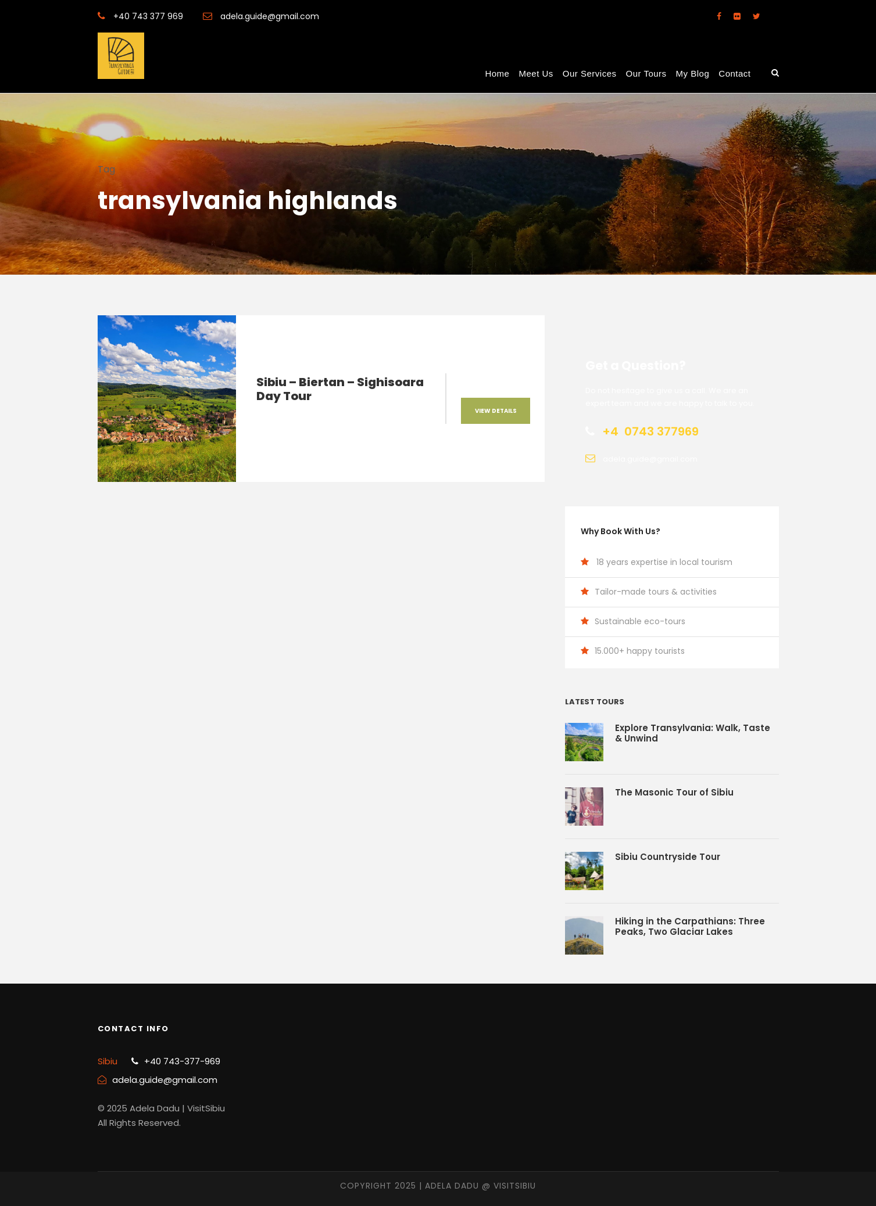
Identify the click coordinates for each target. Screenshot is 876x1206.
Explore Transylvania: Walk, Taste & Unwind (692, 733)
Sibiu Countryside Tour (667, 857)
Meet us (536, 73)
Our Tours (646, 73)
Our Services (590, 73)
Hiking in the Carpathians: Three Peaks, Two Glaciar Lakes (690, 926)
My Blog (693, 73)
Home (497, 73)
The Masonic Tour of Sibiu (674, 792)
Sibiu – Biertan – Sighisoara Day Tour (340, 389)
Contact (734, 73)
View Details (496, 410)
